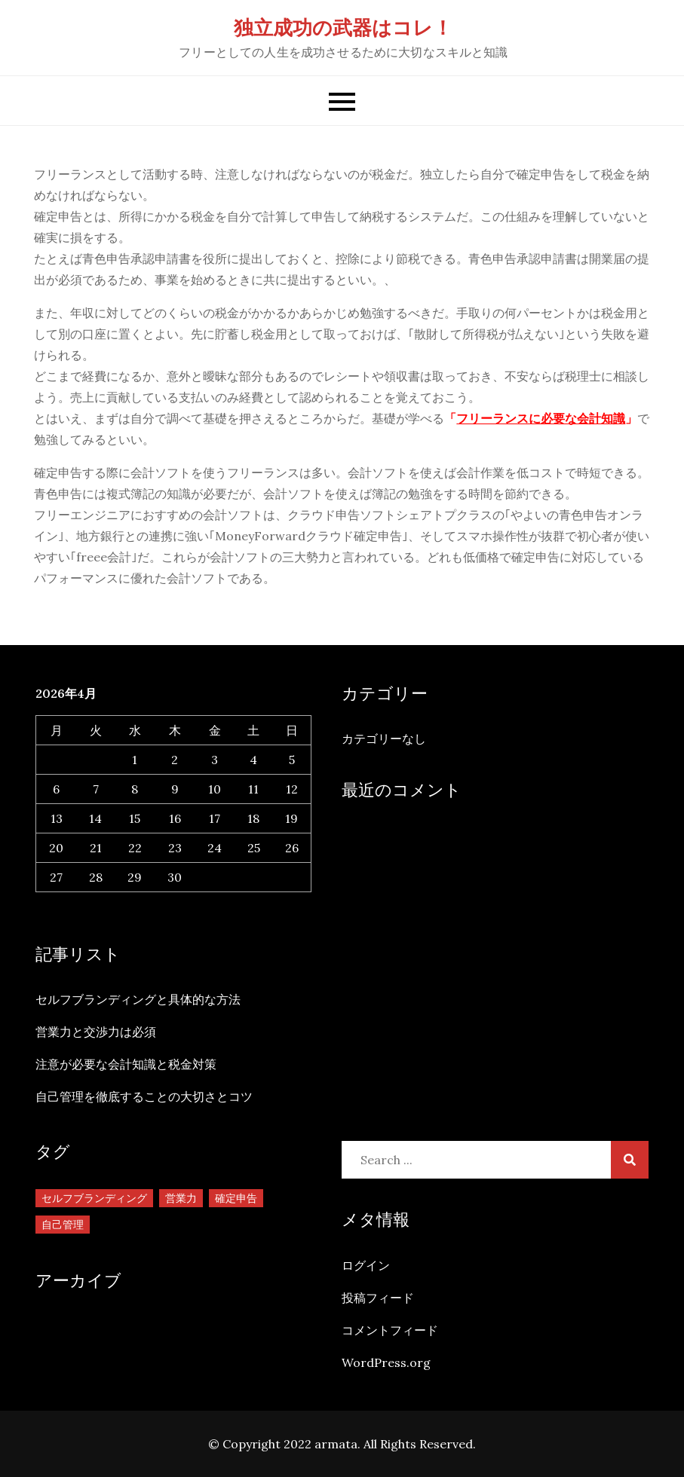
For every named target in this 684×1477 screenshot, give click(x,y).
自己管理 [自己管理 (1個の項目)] (62, 1224)
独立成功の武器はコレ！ (343, 27)
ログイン (366, 1265)
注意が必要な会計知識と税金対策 (125, 1064)
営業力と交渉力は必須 (95, 1031)
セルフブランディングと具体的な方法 (138, 999)
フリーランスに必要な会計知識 (540, 418)
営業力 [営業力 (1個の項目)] (181, 1198)
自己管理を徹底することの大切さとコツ (144, 1096)
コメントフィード (390, 1330)
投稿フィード (378, 1297)
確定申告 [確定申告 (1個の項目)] (236, 1198)
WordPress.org (386, 1362)
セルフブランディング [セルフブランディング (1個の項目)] (94, 1198)
